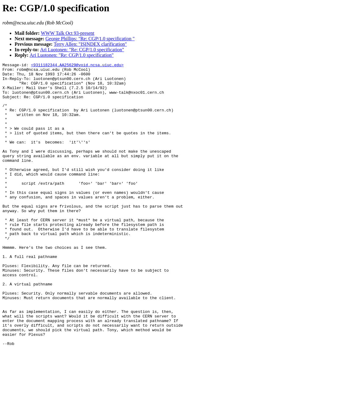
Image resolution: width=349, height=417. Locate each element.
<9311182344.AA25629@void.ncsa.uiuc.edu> (77, 65)
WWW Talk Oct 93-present (67, 33)
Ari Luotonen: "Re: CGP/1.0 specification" (82, 49)
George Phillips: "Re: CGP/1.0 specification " (90, 38)
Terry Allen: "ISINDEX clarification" (90, 44)
